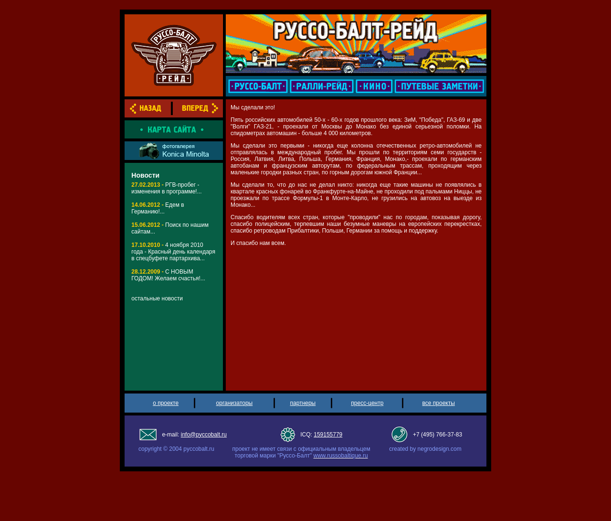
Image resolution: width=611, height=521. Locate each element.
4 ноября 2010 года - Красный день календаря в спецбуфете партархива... (173, 252)
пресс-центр (367, 403)
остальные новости (157, 298)
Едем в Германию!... (157, 208)
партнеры (303, 403)
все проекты (438, 403)
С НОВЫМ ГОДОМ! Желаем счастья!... (168, 275)
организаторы (234, 403)
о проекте (166, 403)
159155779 (328, 434)
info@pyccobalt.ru (204, 434)
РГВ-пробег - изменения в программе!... (166, 188)
